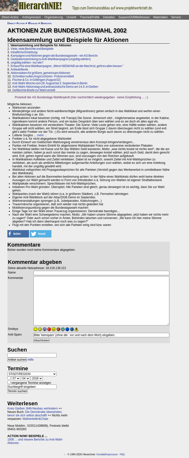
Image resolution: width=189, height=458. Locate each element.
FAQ (122, 454)
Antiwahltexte (19, 69)
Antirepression (31, 17)
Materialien (160, 17)
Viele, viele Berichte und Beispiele (32, 49)
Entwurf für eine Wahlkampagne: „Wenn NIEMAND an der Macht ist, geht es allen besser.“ (67, 66)
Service (176, 17)
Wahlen (33, 23)
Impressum (112, 454)
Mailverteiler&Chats (35, 419)
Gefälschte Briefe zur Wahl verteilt (33, 90)
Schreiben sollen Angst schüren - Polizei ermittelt (43, 76)
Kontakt (100, 454)
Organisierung (53, 17)
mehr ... (42, 135)
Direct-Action (10, 17)
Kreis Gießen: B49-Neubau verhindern (32, 408)
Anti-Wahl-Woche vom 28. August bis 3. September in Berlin (49, 83)
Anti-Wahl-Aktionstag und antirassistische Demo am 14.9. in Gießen (55, 86)
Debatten (109, 17)
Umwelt (71, 17)
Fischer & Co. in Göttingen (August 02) (36, 80)
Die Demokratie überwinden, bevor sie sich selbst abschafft (34, 413)
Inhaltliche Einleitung (24, 52)
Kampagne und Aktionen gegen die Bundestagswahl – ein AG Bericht (54, 55)
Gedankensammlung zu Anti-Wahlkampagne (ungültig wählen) (51, 59)
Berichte (46, 23)
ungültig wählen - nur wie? (27, 62)
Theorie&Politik (90, 17)
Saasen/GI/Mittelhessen (134, 17)
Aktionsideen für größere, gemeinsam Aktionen (40, 73)
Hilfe (31, 359)
